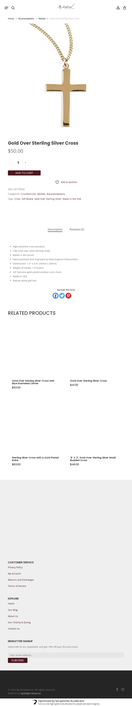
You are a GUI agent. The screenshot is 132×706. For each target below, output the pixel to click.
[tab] (55, 229)
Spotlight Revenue (31, 693)
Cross (17, 198)
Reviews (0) (77, 229)
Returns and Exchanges (21, 579)
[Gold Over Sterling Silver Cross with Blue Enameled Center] (36, 347)
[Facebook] (55, 296)
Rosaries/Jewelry (26, 18)
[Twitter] (62, 296)
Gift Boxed (27, 198)
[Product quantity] (18, 162)
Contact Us (14, 628)
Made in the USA (72, 198)
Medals (42, 18)
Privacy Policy (15, 567)
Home (11, 18)
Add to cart (24, 173)
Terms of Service (17, 586)
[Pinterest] (68, 296)
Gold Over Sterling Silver (47, 198)
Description (55, 229)
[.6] (94, 424)
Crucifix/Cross (28, 193)
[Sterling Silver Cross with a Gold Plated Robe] (36, 424)
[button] (6, 8)
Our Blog (13, 609)
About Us (13, 616)
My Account (14, 573)
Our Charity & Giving (19, 622)
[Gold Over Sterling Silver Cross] (94, 347)
